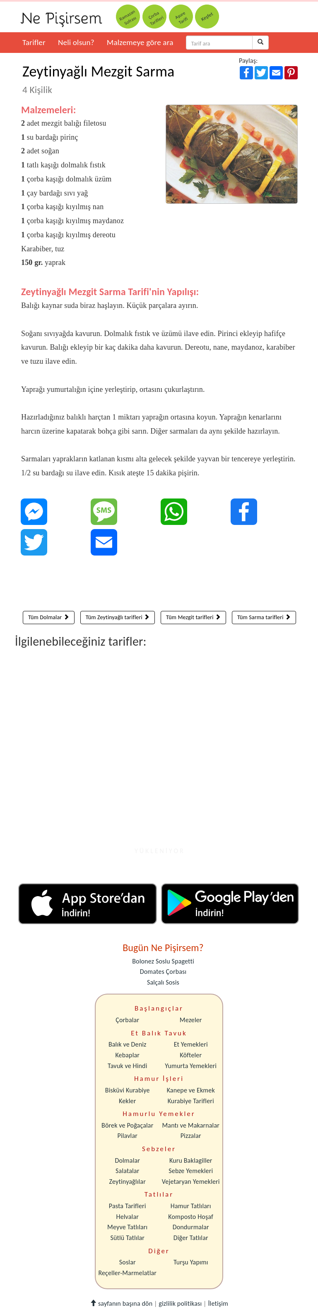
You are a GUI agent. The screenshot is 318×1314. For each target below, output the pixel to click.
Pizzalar (191, 1136)
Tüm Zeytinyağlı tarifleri (118, 617)
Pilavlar (127, 1136)
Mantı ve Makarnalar (190, 1125)
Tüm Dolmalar (48, 617)
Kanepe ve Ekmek (191, 1090)
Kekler (127, 1101)
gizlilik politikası (180, 1303)
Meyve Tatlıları (127, 1227)
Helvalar (127, 1217)
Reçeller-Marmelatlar (127, 1273)
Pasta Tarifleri (127, 1206)
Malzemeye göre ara (140, 42)
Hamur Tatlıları (191, 1206)
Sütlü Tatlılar (127, 1238)
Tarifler (34, 42)
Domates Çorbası (163, 971)
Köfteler (191, 1055)
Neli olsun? (76, 42)
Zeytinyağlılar (127, 1181)
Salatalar (127, 1171)
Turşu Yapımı (190, 1262)
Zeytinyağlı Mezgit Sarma (98, 78)
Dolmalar (127, 1160)
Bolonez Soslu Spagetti (163, 961)
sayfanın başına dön (121, 1303)
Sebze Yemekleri (191, 1171)
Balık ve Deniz (127, 1044)
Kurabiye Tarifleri (191, 1101)
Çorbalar (127, 1020)
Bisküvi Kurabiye (127, 1090)
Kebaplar (127, 1055)
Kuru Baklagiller (190, 1160)
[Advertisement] (159, 585)
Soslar (127, 1262)
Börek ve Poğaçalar (127, 1125)
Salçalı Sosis (163, 982)
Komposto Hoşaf (190, 1217)
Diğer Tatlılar (190, 1238)
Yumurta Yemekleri (191, 1066)
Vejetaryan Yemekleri (191, 1181)
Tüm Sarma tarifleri (264, 617)
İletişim (218, 1303)
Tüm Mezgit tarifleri (193, 617)
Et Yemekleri (191, 1044)
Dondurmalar (191, 1227)
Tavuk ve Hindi (127, 1066)
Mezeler (191, 1020)
